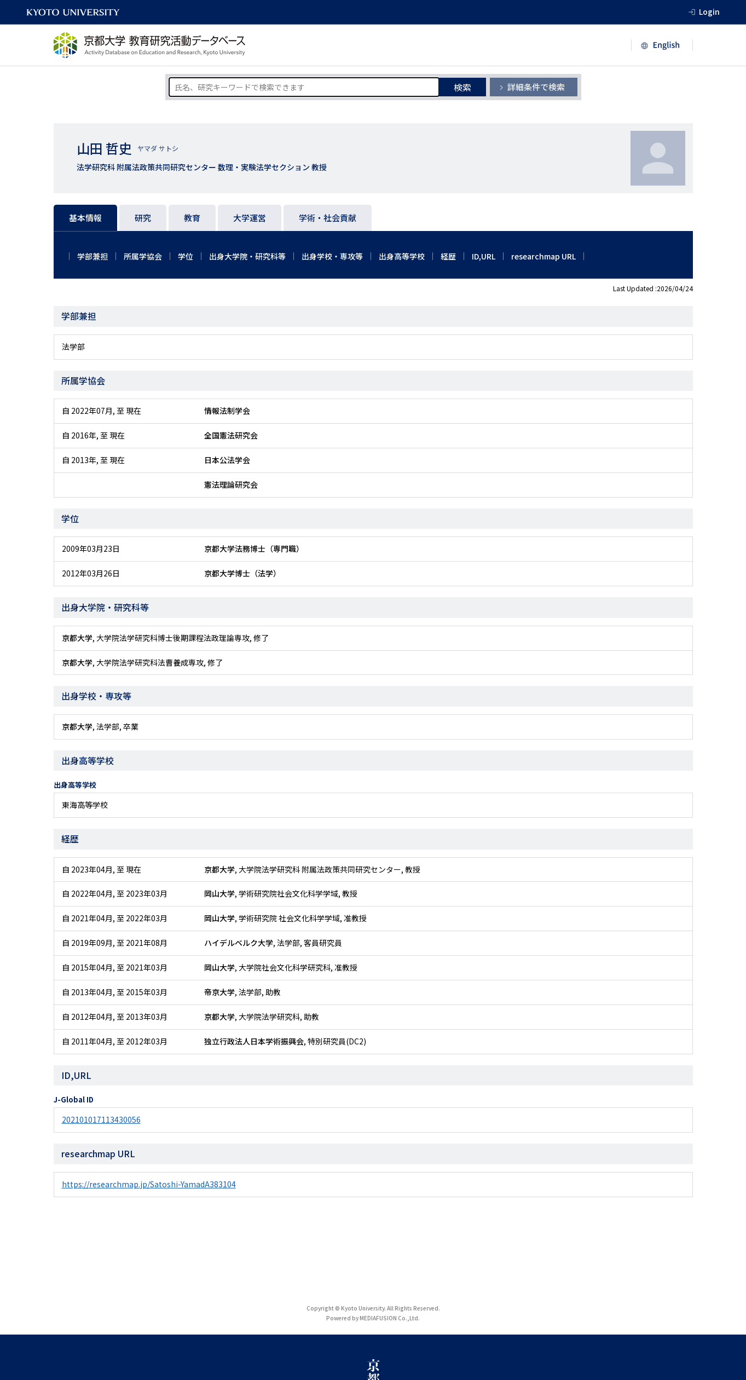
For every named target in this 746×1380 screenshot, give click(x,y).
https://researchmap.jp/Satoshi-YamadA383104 (149, 1184)
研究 (143, 217)
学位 (185, 256)
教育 (192, 217)
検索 (462, 87)
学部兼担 (92, 256)
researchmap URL (543, 256)
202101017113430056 (101, 1119)
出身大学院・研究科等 (247, 256)
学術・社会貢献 (327, 217)
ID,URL (483, 256)
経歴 (448, 256)
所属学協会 (143, 256)
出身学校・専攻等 (332, 256)
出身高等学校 (402, 256)
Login (709, 11)
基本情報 (85, 217)
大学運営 (249, 217)
